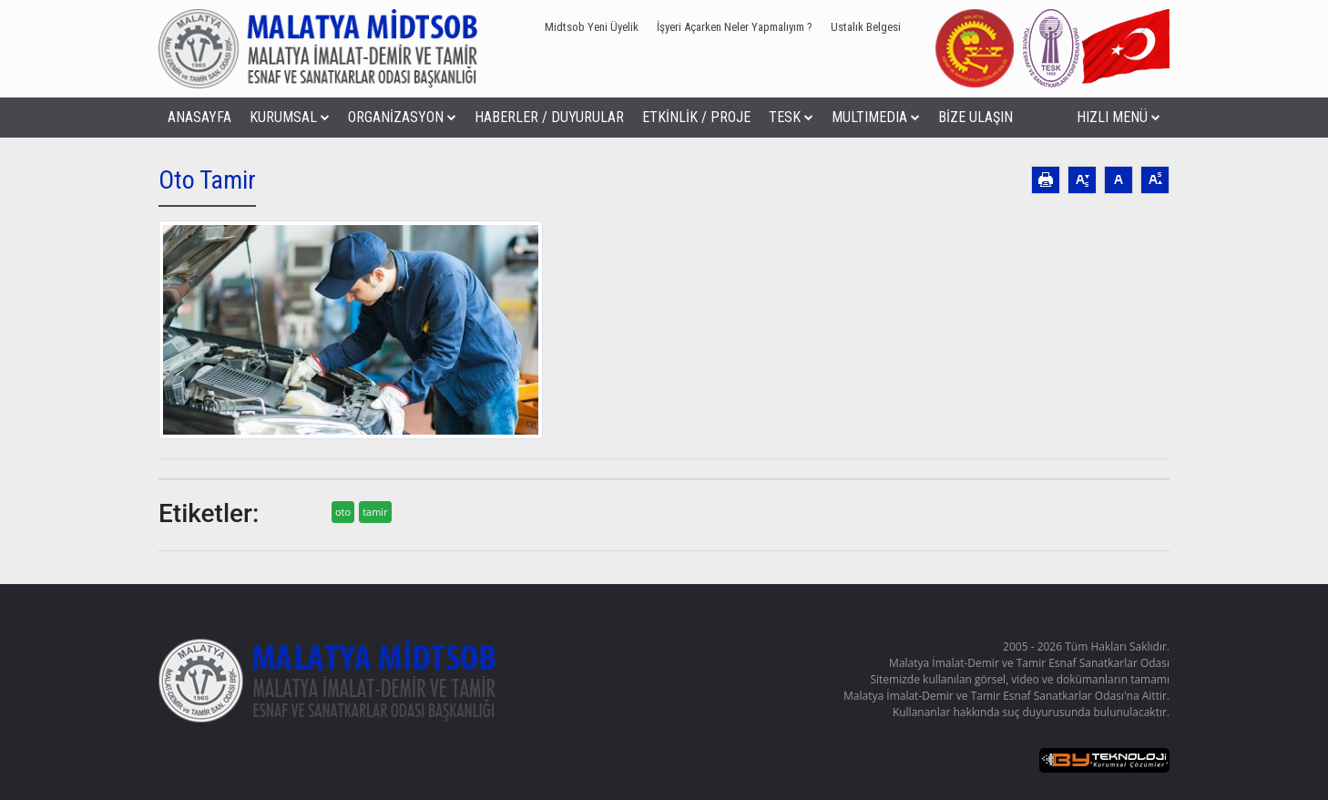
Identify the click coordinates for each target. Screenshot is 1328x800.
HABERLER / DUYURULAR (549, 117)
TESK (791, 117)
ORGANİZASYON (402, 117)
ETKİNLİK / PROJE (696, 117)
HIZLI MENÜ (1118, 117)
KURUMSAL (290, 117)
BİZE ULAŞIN (975, 117)
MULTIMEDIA (876, 117)
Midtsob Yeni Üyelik (591, 27)
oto (343, 511)
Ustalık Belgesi (866, 27)
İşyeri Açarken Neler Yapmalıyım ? (734, 27)
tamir (375, 511)
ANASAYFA (199, 117)
